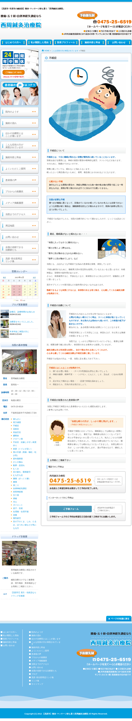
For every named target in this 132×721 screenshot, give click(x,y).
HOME (46, 51)
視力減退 (17, 422)
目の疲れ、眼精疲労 (22, 472)
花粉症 (16, 429)
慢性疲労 (17, 518)
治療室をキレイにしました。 (23, 322)
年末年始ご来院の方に (23, 331)
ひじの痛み (18, 462)
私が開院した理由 (39, 42)
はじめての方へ (13, 42)
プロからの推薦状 (14, 191)
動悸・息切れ (19, 465)
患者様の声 (11, 180)
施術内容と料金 (92, 42)
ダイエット (18, 505)
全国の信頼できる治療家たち (14, 248)
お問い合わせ (12, 237)
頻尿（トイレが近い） (23, 449)
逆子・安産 (18, 508)
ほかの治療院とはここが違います (14, 134)
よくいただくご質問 (15, 169)
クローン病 (18, 439)
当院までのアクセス (15, 214)
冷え (15, 502)
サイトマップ (37, 684)
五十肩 (16, 495)
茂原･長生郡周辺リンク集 (13, 259)
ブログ (34, 674)
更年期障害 (18, 459)
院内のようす (12, 112)
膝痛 (15, 482)
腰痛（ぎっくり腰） (22, 478)
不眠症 (16, 425)
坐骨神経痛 (18, 492)
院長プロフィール (66, 42)
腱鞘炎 (16, 435)
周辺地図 (9, 226)
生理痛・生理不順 (21, 511)
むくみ (16, 469)
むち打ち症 (18, 475)
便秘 (15, 498)
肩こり (16, 485)
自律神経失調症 (20, 488)
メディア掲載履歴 (14, 203)
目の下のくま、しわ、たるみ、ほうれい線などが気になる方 (24, 524)
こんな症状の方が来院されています (65, 51)
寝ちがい (17, 419)
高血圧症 (17, 432)
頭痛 (15, 515)
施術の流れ (11, 123)
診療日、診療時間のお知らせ (23, 312)
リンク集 (35, 681)
